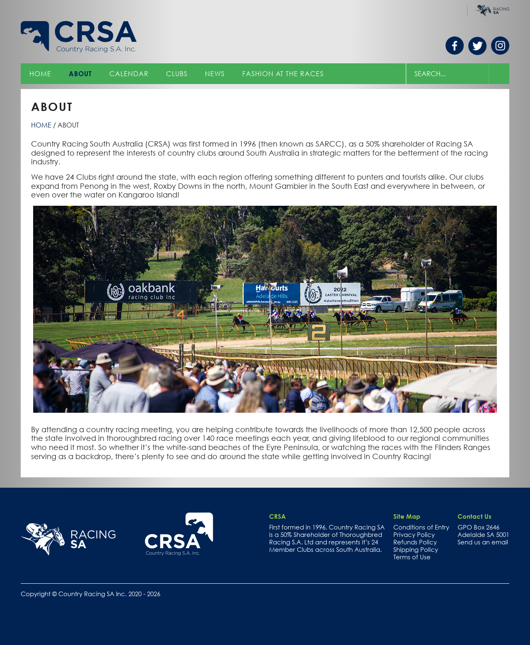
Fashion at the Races (283, 74)
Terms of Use (412, 557)
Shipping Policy (415, 549)
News (215, 74)
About (80, 74)
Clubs (177, 74)
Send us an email (483, 542)
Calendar (129, 74)
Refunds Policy (415, 542)
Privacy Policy (414, 534)
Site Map (406, 516)
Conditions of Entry (421, 527)
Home (40, 74)
